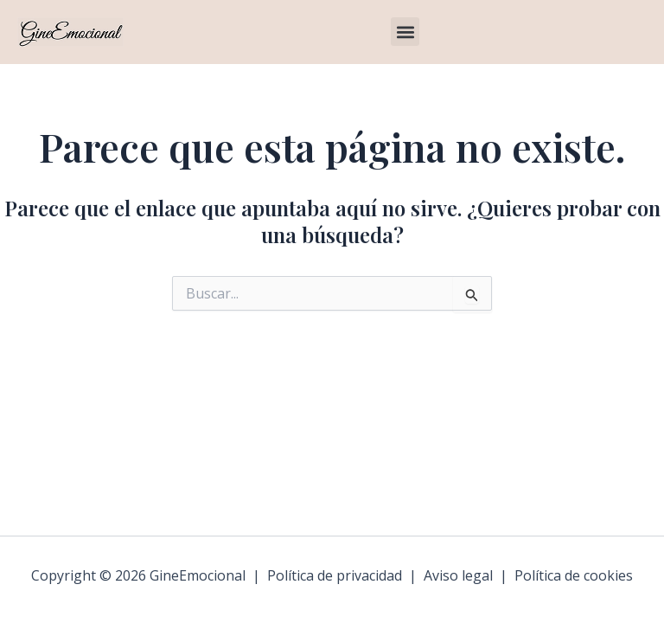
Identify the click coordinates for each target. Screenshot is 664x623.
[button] (405, 31)
